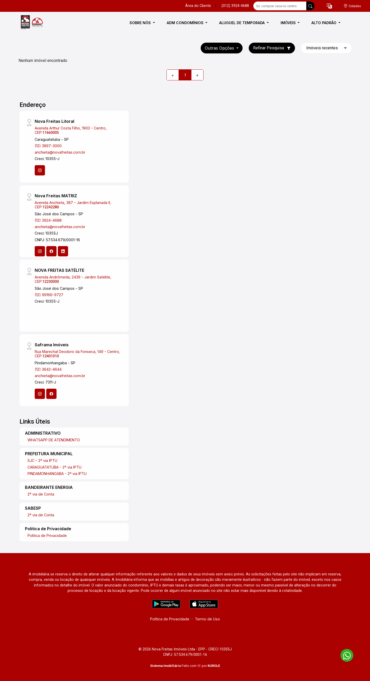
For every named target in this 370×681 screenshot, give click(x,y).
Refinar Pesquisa (272, 47)
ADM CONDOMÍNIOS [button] (186, 23)
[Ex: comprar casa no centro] (280, 6)
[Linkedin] (63, 251)
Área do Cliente (198, 6)
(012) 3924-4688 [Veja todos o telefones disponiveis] (235, 6)
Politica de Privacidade (47, 535)
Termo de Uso (207, 619)
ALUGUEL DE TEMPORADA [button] (242, 23)
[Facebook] (51, 251)
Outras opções (220, 48)
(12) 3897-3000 (48, 146)
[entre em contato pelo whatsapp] (344, 654)
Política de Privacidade (169, 619)
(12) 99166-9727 (49, 295)
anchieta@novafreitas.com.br (60, 152)
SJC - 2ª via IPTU (42, 460)
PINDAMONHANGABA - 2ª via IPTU (57, 473)
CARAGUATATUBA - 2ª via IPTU (54, 467)
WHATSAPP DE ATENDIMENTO (53, 440)
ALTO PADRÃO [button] (324, 23)
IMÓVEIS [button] (289, 23)
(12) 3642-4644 (48, 369)
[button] (329, 6)
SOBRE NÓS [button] (141, 23)
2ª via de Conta (40, 494)
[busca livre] (310, 6)
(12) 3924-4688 (48, 220)
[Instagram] (40, 170)
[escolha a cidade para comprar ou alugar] (352, 6)
